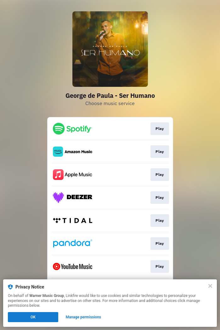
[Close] (210, 286)
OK (33, 317)
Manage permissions (83, 317)
